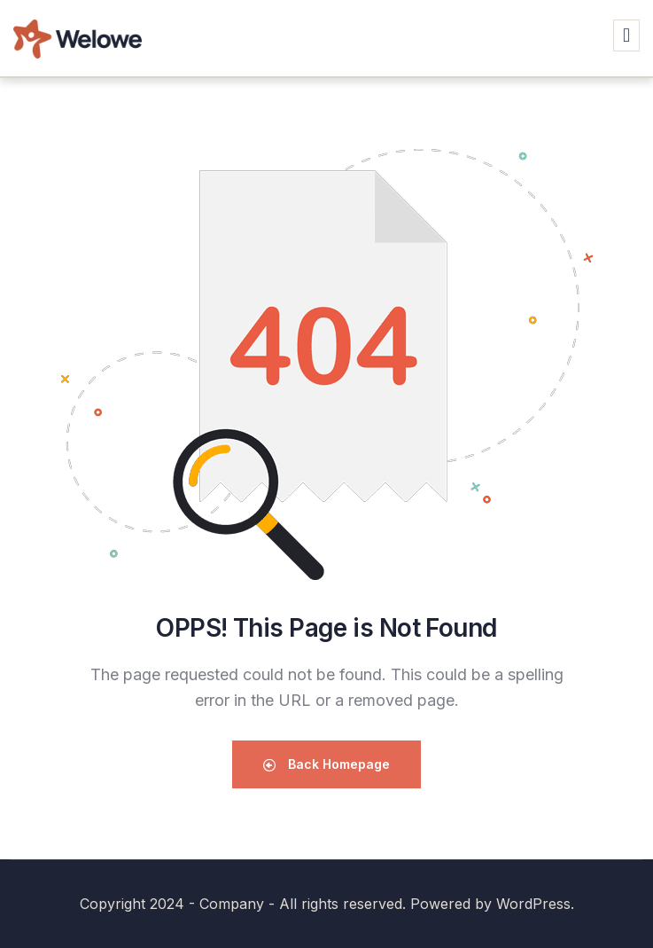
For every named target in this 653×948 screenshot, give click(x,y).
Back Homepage (326, 764)
